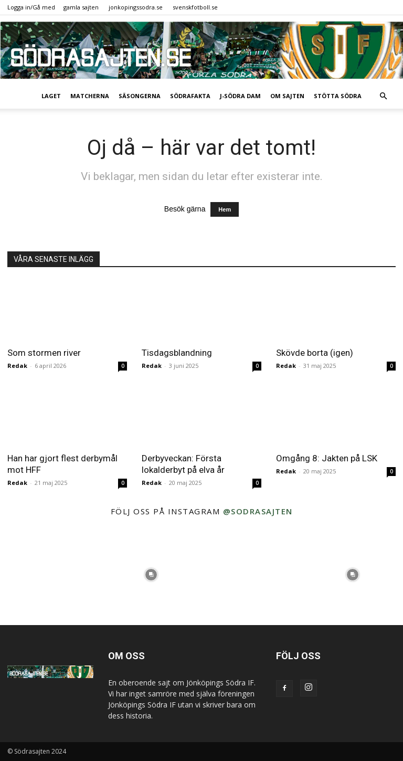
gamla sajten (81, 7)
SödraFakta (190, 96)
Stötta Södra (338, 96)
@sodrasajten (258, 511)
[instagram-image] (50, 574)
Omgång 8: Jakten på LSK (326, 458)
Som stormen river (44, 352)
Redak (17, 365)
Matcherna (89, 96)
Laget (51, 96)
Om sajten (287, 96)
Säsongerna (140, 96)
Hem (224, 209)
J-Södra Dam (240, 96)
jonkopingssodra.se (136, 7)
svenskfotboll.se (195, 7)
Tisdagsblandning (177, 352)
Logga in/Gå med (31, 7)
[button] (383, 96)
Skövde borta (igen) (314, 352)
